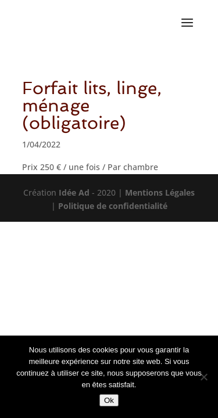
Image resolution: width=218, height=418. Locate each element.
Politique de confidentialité (112, 205)
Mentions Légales (160, 192)
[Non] (203, 377)
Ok (109, 400)
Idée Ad (74, 192)
